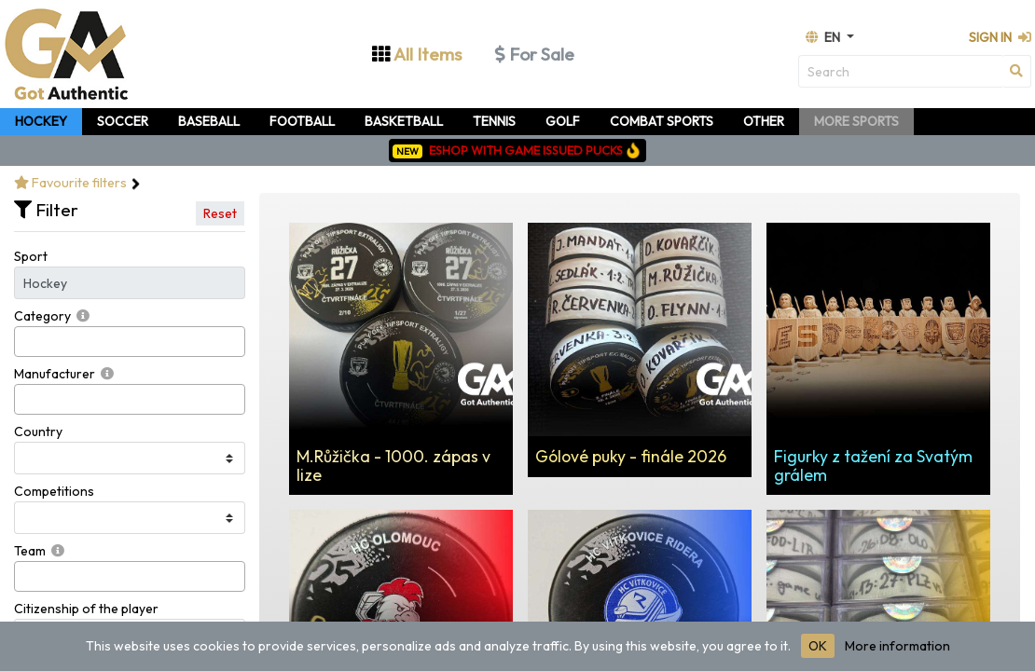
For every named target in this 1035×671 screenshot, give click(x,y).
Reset (220, 213)
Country (38, 431)
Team (30, 550)
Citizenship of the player (86, 608)
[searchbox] (25, 341)
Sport (31, 256)
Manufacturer (54, 373)
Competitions (54, 491)
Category (42, 316)
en (824, 37)
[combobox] (129, 341)
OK (817, 645)
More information (897, 645)
